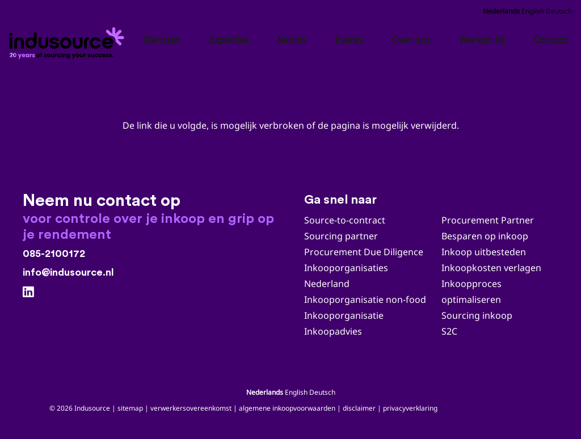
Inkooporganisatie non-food (365, 299)
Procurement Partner (487, 220)
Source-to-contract (344, 220)
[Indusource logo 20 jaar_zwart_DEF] (68, 40)
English (532, 11)
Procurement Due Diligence (363, 252)
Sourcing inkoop (478, 315)
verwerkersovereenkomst (190, 408)
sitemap (130, 408)
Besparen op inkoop (484, 236)
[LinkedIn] (28, 292)
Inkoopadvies (333, 331)
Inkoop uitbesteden (483, 252)
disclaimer (359, 408)
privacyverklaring (410, 408)
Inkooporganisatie (344, 315)
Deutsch (559, 11)
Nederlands (501, 11)
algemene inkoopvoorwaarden (287, 408)
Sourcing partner (341, 236)
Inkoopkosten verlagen (491, 267)
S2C (449, 331)
